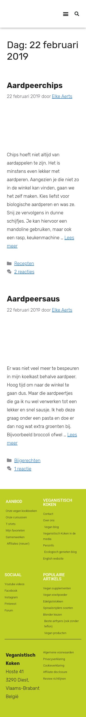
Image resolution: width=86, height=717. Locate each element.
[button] (65, 13)
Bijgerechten (27, 460)
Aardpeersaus (33, 298)
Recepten (24, 263)
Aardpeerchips (35, 85)
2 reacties (24, 271)
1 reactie (22, 469)
